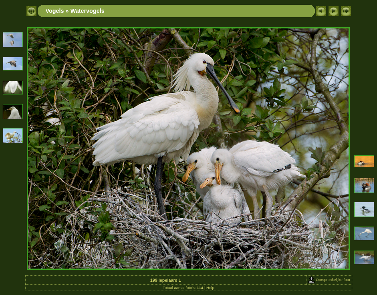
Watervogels (88, 11)
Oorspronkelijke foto (329, 279)
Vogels (55, 11)
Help (210, 287)
